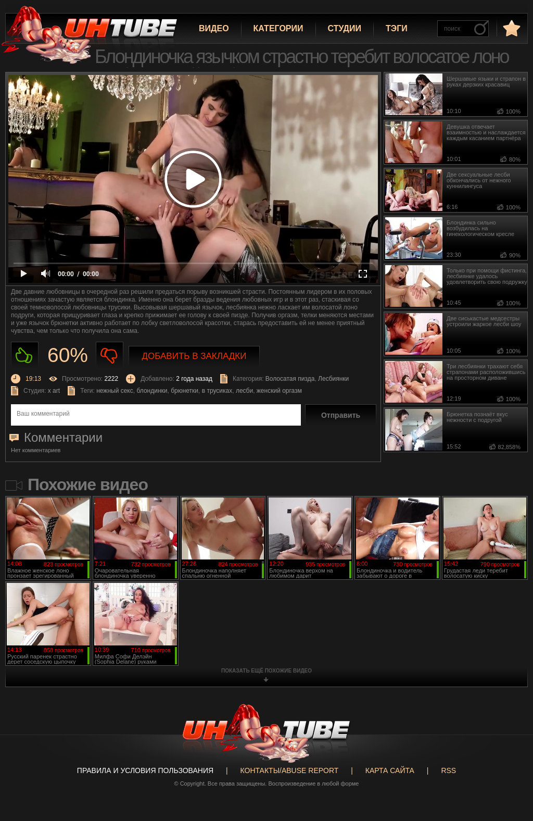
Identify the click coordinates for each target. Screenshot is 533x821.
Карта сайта (389, 770)
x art (54, 390)
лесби (244, 390)
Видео (214, 28)
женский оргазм (279, 390)
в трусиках (217, 390)
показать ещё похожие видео (266, 671)
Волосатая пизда (290, 378)
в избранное (511, 27)
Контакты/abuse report (289, 770)
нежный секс (114, 390)
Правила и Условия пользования (145, 770)
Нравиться (25, 355)
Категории (278, 28)
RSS (448, 770)
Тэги (397, 28)
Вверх (510, 774)
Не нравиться (109, 355)
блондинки (151, 390)
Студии (344, 28)
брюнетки (184, 390)
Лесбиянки (333, 378)
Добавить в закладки (194, 356)
